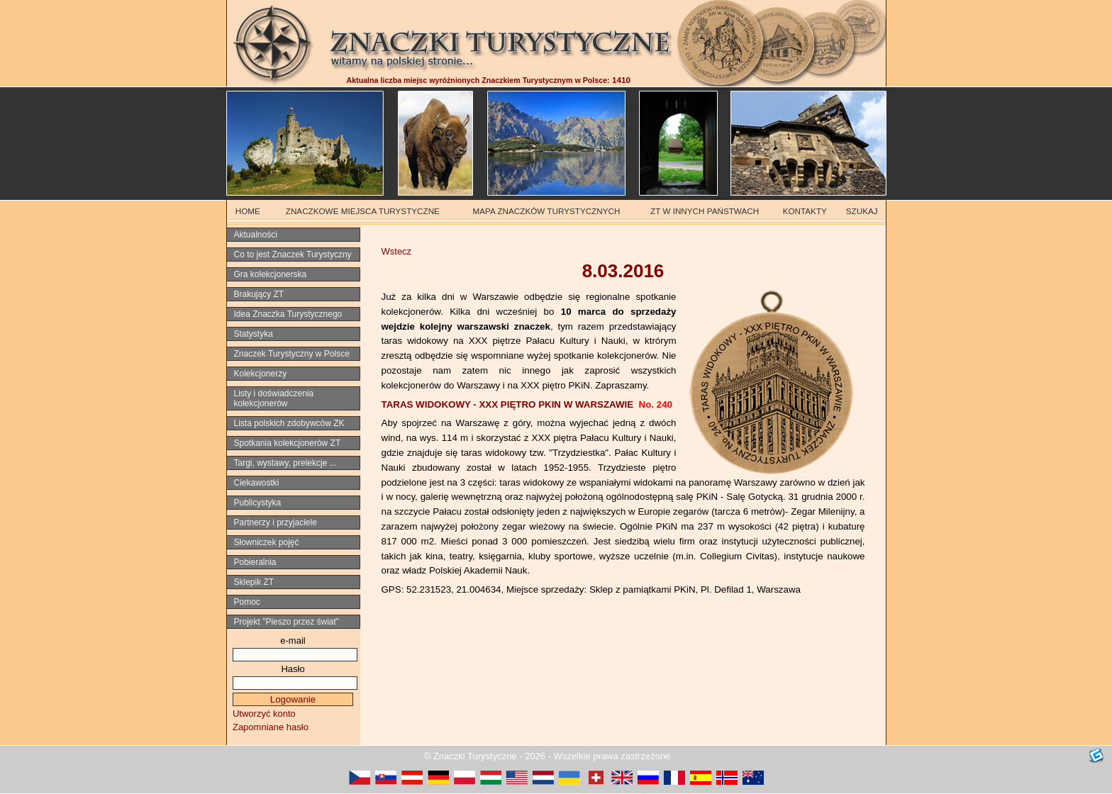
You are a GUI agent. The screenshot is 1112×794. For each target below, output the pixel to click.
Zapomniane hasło (270, 727)
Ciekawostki (256, 483)
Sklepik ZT (254, 582)
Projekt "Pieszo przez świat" (287, 622)
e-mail (292, 640)
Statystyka (253, 334)
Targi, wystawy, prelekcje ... (285, 463)
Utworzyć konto (264, 713)
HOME (247, 211)
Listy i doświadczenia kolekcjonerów (274, 398)
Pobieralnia (255, 562)
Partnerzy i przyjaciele (275, 522)
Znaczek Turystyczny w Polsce (292, 354)
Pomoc (247, 602)
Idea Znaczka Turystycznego (288, 314)
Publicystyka (258, 503)
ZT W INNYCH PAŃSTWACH (704, 211)
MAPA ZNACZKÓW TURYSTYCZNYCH (547, 211)
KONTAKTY (805, 211)
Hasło (292, 669)
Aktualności (255, 235)
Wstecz (397, 251)
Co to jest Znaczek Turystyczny (293, 254)
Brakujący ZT (259, 294)
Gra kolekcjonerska (270, 274)
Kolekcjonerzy (260, 374)
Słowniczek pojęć (266, 542)
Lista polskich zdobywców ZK (289, 423)
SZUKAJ (862, 211)
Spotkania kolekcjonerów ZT (287, 443)
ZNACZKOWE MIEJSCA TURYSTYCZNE (363, 211)
